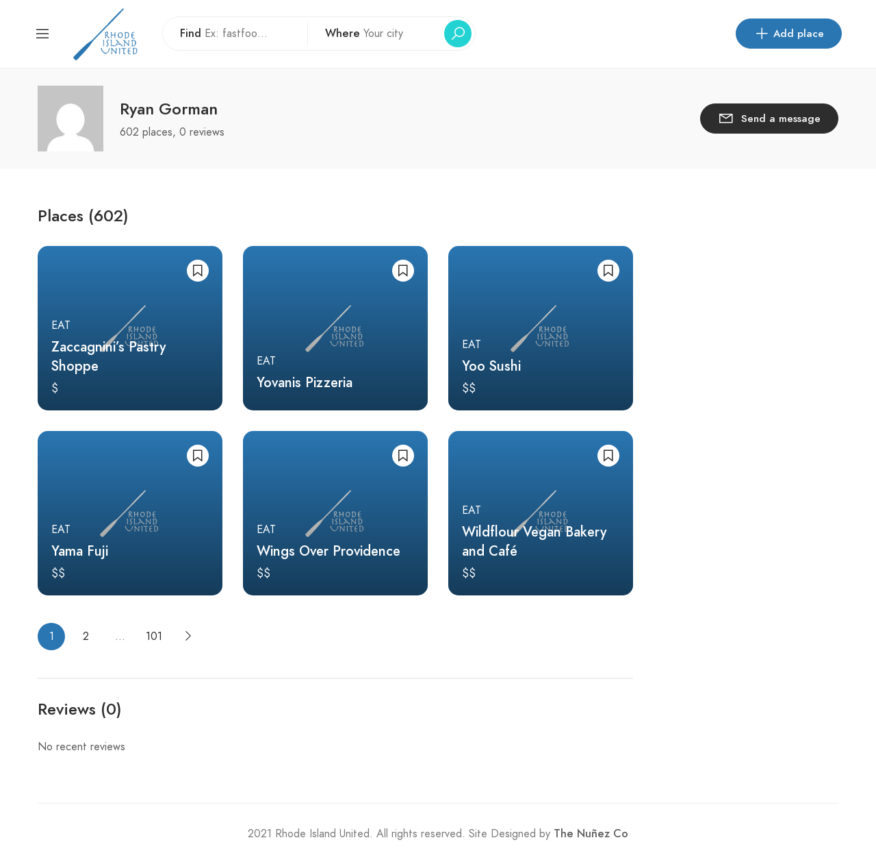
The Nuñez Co (591, 833)
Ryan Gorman (169, 108)
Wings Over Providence (328, 550)
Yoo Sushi (491, 365)
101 (154, 636)
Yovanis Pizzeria (304, 382)
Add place (788, 33)
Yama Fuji (79, 550)
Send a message (769, 118)
